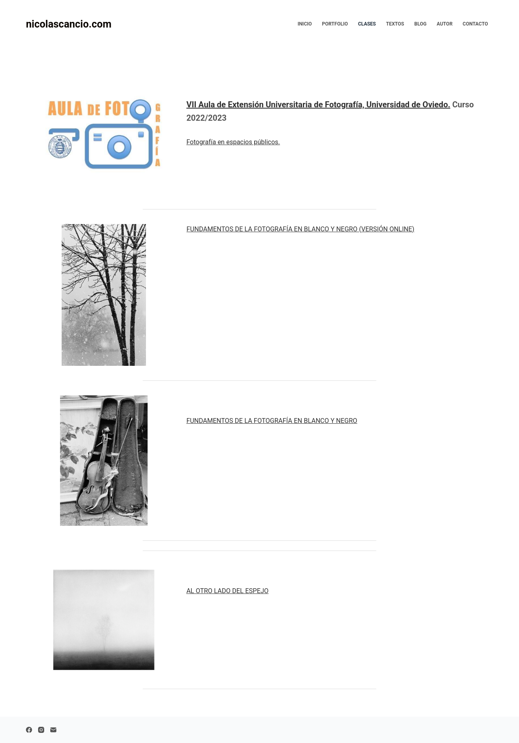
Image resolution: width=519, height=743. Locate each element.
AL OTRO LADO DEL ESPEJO (228, 591)
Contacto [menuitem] (475, 24)
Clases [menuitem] (367, 24)
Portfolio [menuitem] (335, 24)
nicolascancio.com (69, 24)
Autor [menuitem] (445, 24)
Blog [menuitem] (420, 24)
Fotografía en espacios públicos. (233, 142)
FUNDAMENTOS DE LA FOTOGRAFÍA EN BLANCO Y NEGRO (300, 229)
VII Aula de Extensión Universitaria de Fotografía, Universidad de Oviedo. (318, 104)
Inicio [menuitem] (305, 24)
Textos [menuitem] (395, 24)
